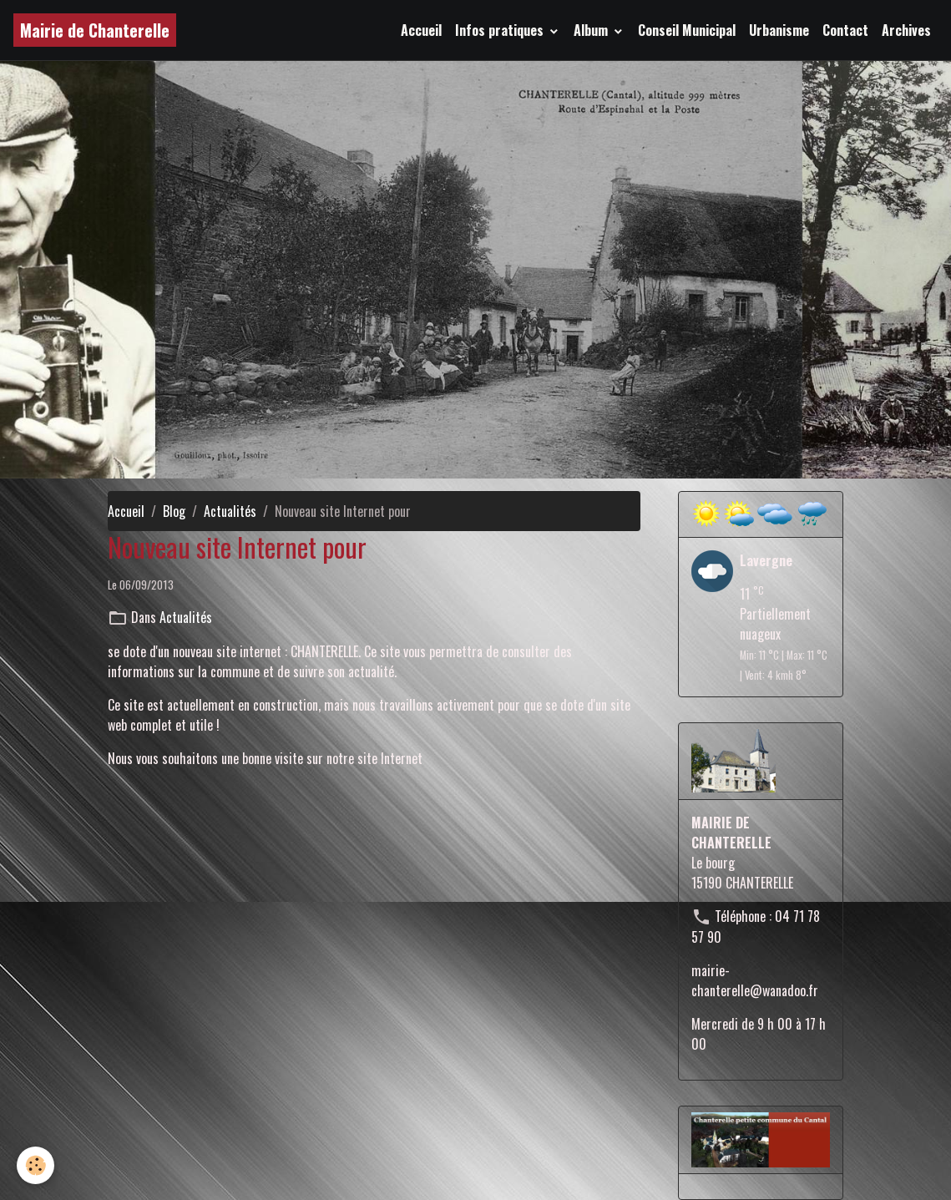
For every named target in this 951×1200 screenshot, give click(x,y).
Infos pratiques (501, 30)
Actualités (230, 511)
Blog (174, 511)
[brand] (94, 30)
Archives (906, 30)
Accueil (421, 30)
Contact (845, 30)
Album (592, 30)
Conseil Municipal (687, 30)
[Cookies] (35, 1165)
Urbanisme (779, 30)
